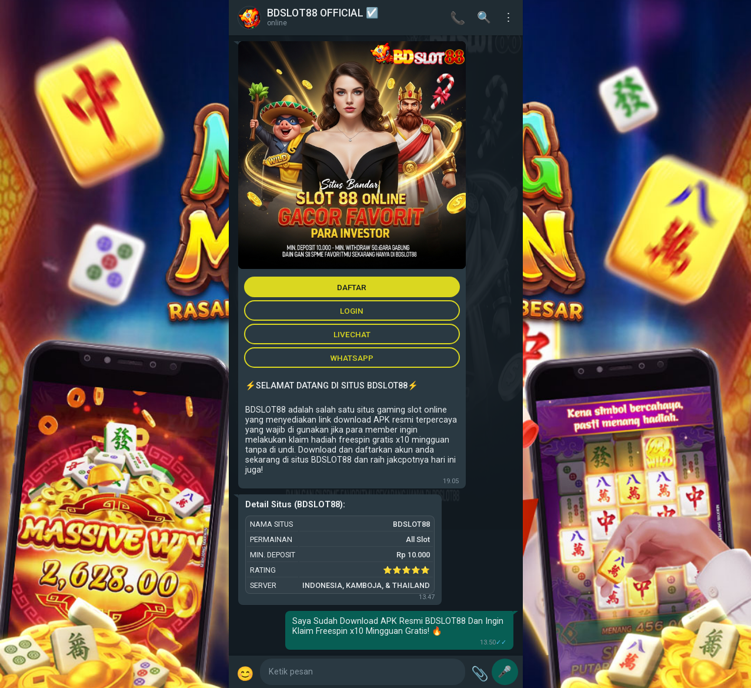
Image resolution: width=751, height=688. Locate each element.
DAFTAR (351, 287)
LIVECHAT (352, 334)
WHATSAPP (351, 358)
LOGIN (351, 310)
